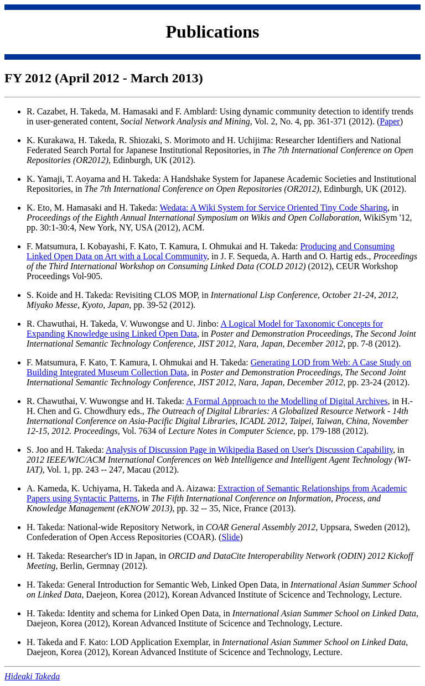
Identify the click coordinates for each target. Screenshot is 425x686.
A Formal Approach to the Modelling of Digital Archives (286, 401)
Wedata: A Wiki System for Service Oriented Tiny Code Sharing (273, 207)
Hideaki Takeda (32, 676)
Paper (390, 121)
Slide (230, 537)
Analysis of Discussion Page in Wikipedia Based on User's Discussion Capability (249, 449)
